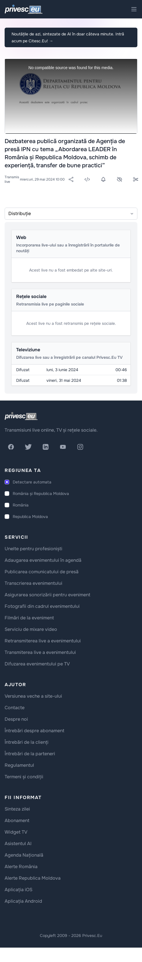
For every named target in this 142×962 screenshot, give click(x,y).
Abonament (17, 820)
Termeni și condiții (24, 777)
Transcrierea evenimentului (33, 583)
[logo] (21, 416)
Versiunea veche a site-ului (33, 696)
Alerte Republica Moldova (33, 878)
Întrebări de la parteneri (30, 754)
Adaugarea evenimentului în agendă (43, 560)
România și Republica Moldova (41, 493)
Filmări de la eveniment (29, 618)
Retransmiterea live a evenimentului (43, 641)
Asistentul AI (18, 843)
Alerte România (21, 867)
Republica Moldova (30, 516)
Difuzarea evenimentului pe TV (37, 664)
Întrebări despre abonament (34, 731)
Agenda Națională (24, 855)
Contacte (15, 708)
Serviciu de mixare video (31, 629)
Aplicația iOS (18, 890)
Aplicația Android (23, 901)
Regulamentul (19, 765)
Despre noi (16, 719)
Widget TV (16, 832)
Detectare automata (32, 482)
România (21, 505)
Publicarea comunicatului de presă (42, 572)
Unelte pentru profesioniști (33, 549)
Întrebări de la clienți (26, 742)
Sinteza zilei (17, 809)
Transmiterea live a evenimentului (40, 652)
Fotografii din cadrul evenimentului (42, 606)
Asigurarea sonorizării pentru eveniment (47, 595)
